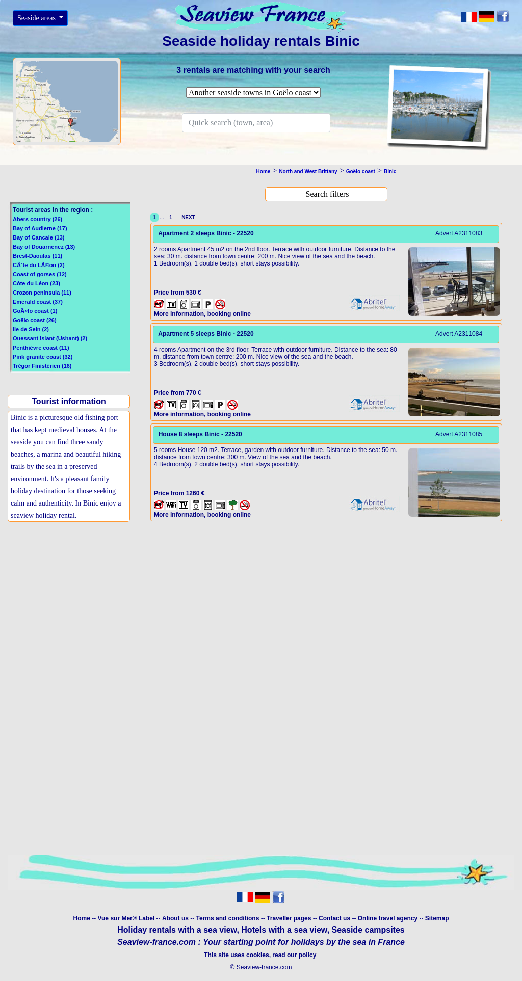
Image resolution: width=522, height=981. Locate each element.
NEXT (187, 217)
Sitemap (437, 918)
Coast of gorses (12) (40, 274)
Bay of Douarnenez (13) (44, 247)
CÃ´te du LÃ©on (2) (39, 265)
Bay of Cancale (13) (38, 237)
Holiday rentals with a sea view (177, 929)
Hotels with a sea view (284, 929)
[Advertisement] (68, 608)
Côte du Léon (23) (36, 283)
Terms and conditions (227, 918)
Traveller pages (289, 918)
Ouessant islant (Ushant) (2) (50, 338)
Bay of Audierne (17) (40, 228)
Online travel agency (387, 918)
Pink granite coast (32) (42, 357)
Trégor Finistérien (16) (42, 366)
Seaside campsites (368, 929)
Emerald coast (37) (38, 302)
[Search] (256, 122)
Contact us (335, 918)
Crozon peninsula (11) (42, 292)
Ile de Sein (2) (31, 329)
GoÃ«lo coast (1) (35, 311)
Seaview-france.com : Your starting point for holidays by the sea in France (261, 942)
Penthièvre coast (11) (41, 347)
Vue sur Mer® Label (125, 918)
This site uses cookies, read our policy (261, 955)
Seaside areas (37, 18)
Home (81, 918)
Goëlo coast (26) (35, 320)
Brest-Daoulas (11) (37, 256)
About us (176, 918)
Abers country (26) (37, 219)
